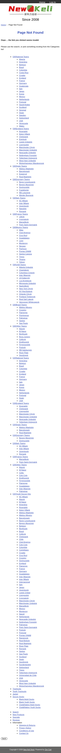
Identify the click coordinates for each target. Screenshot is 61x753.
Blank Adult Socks (26, 699)
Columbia (23, 70)
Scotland (23, 107)
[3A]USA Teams (19, 264)
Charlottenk (24, 270)
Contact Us (23, 733)
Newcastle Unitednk (27, 152)
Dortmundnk (24, 187)
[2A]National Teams (21, 358)
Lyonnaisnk (24, 219)
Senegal (22, 110)
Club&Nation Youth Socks (30, 707)
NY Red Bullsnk (25, 291)
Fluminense (24, 315)
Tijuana (22, 259)
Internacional (24, 582)
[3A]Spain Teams (20, 166)
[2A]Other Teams (20, 465)
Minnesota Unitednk (27, 283)
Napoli (22, 614)
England (22, 78)
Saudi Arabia (24, 104)
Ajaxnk (22, 329)
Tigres (21, 257)
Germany (23, 83)
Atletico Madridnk (26, 169)
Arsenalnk (23, 131)
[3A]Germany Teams (21, 179)
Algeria (22, 59)
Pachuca (23, 249)
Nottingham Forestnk (28, 155)
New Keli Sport (28, 750)
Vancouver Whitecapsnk (29, 302)
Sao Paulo (23, 323)
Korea (21, 94)
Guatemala (23, 86)
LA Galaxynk (24, 278)
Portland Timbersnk (27, 297)
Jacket (15, 694)
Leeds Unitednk (25, 142)
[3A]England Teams (21, 128)
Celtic (21, 473)
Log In (52, 2)
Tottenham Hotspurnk (28, 158)
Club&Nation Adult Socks (29, 705)
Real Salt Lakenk (26, 299)
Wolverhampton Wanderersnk (31, 163)
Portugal (22, 102)
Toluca (22, 262)
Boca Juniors (24, 337)
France (22, 81)
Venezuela (23, 123)
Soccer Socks (18, 697)
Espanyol (23, 174)
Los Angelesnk (25, 281)
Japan (21, 91)
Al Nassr (22, 331)
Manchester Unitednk (28, 150)
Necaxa (22, 246)
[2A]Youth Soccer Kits (22, 494)
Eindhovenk (24, 342)
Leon (21, 241)
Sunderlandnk (25, 664)
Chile (21, 539)
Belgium (22, 65)
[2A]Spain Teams (20, 424)
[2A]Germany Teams (21, 435)
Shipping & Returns (27, 725)
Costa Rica (23, 72)
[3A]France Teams (20, 214)
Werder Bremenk (26, 195)
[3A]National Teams (21, 57)
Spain (21, 113)
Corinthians (24, 550)
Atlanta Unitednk (26, 267)
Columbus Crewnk (27, 273)
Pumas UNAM (25, 251)
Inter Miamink (25, 275)
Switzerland (24, 118)
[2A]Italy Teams (19, 443)
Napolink (23, 208)
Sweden (22, 115)
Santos (22, 320)
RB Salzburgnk (25, 350)
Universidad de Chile (28, 675)
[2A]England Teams (21, 403)
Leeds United (24, 593)
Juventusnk (24, 206)
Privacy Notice (25, 728)
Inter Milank (24, 203)
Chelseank (23, 137)
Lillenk (22, 217)
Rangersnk (23, 638)
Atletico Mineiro (25, 307)
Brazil (21, 67)
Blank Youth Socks (27, 702)
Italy (21, 89)
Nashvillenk (24, 286)
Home (42, 2)
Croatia (22, 75)
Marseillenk (24, 222)
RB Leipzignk (24, 193)
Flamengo (23, 312)
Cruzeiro (22, 310)
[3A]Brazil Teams (20, 305)
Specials (16, 717)
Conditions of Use (26, 731)
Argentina (23, 62)
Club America (24, 232)
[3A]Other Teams (20, 326)
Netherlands (24, 99)
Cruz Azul (23, 235)
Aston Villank (24, 134)
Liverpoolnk (24, 145)
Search (16, 712)
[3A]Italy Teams (19, 198)
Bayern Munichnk (26, 184)
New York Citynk (26, 288)
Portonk (22, 347)
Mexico (22, 96)
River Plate (23, 353)
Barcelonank (24, 171)
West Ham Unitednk (27, 161)
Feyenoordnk (24, 344)
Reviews (16, 720)
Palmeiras (23, 318)
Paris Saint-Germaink (28, 225)
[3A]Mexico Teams (20, 227)
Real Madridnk (25, 177)
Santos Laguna (25, 254)
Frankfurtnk (24, 190)
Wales (21, 126)
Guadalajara (24, 238)
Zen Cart (48, 750)
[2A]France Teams (20, 457)
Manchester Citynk (27, 147)
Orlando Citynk (25, 294)
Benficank (23, 334)
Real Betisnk (24, 640)
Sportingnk (23, 355)
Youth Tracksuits (20, 691)
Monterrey (23, 243)
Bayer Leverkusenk (27, 182)
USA (21, 121)
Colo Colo (23, 475)
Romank (22, 211)
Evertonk (23, 139)
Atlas (21, 230)
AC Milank (23, 201)
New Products (18, 714)
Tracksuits (17, 689)
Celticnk (22, 339)
